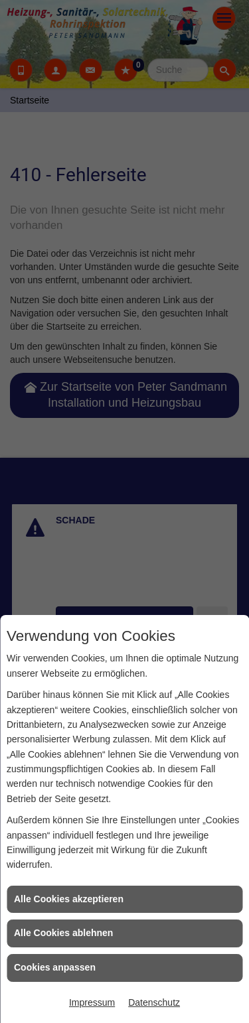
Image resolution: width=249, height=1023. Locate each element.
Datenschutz (154, 1002)
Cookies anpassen (55, 967)
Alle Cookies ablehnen (63, 932)
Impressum (92, 1002)
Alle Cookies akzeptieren (69, 899)
